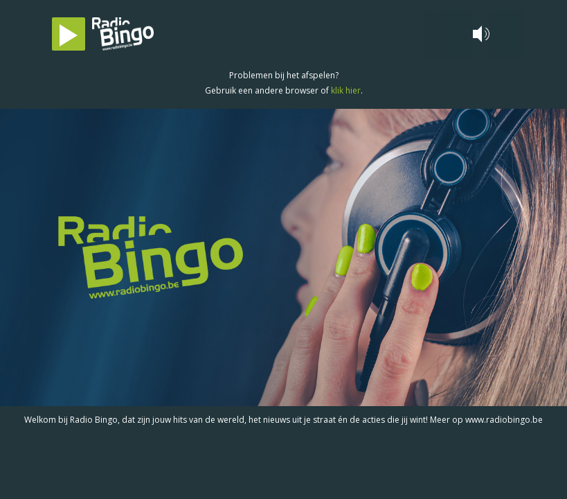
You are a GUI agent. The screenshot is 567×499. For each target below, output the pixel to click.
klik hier (346, 90)
